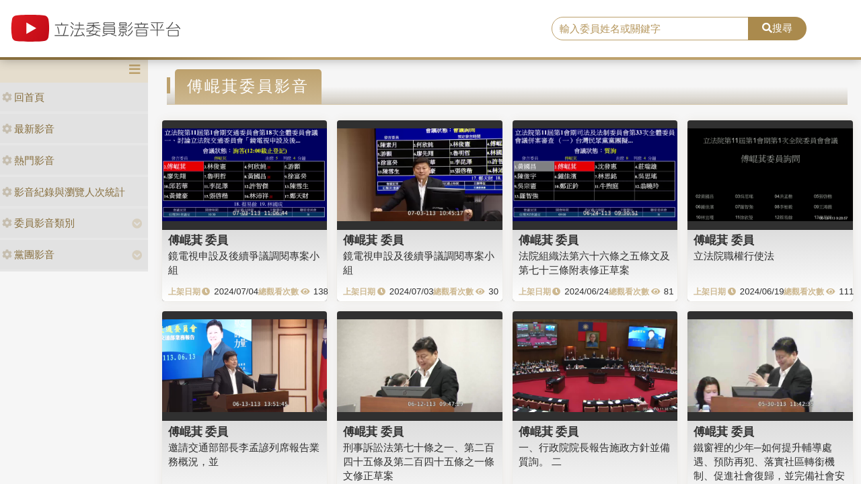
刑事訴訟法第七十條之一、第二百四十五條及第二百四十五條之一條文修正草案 (418, 462)
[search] (650, 29)
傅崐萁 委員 (198, 240)
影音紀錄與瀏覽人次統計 (63, 192)
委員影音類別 (38, 223)
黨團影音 (28, 254)
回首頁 (23, 97)
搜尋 (777, 28)
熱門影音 (28, 160)
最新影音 (28, 128)
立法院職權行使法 (734, 255)
